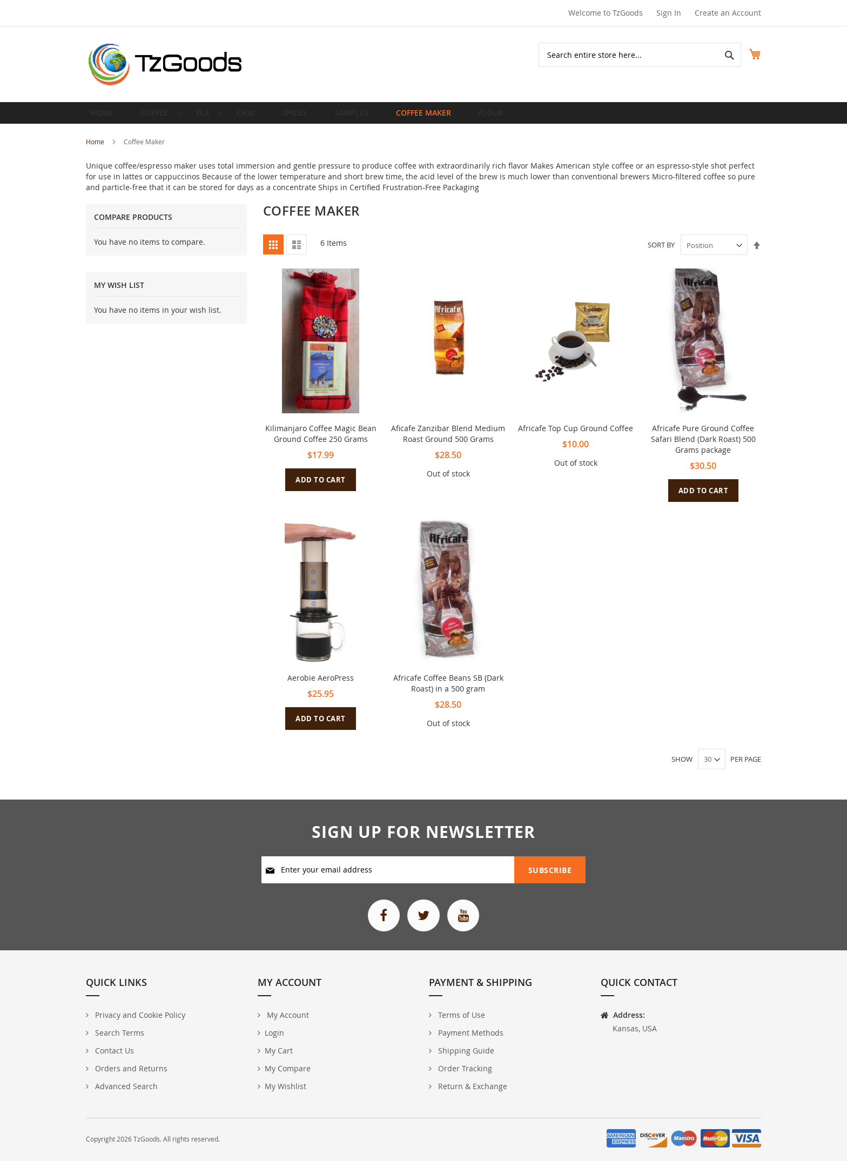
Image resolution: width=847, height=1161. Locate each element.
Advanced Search (125, 1087)
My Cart (279, 1051)
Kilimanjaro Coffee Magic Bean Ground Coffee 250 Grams (321, 442)
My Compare (288, 1069)
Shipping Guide (465, 1051)
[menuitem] (155, 117)
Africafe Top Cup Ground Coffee (575, 437)
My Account (287, 1015)
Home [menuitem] (105, 117)
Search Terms (118, 1033)
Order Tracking (464, 1069)
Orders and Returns (130, 1069)
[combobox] (628, 55)
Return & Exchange (471, 1087)
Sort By (661, 254)
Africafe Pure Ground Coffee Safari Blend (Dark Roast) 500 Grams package (703, 448)
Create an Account (728, 13)
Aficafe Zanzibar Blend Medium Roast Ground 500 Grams (448, 442)
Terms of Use (460, 1015)
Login (274, 1033)
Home (96, 150)
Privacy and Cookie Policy (139, 1015)
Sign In (668, 13)
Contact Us (113, 1051)
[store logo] (165, 64)
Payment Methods (469, 1033)
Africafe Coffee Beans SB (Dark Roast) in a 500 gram (448, 691)
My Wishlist (285, 1087)
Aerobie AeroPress (320, 686)
